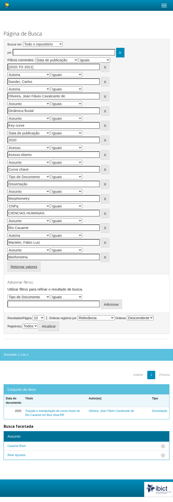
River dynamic (16, 455)
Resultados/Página (19, 318)
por (9, 52)
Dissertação (159, 411)
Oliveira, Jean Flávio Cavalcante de (111, 411)
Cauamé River (16, 446)
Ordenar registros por (62, 318)
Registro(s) (14, 326)
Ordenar (120, 318)
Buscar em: (14, 44)
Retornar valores (24, 267)
